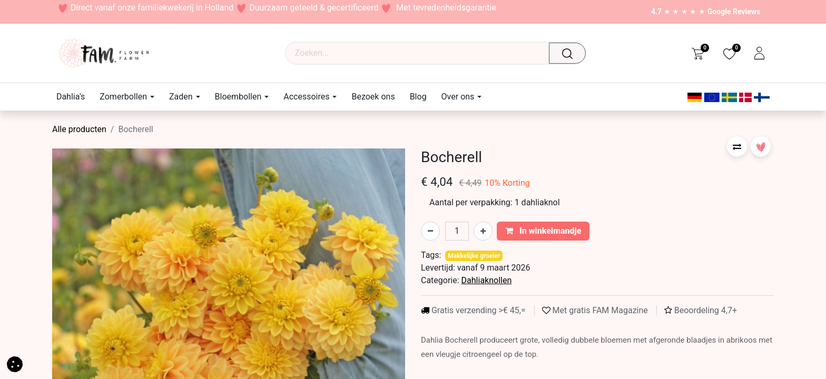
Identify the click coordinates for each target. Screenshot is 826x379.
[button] (737, 146)
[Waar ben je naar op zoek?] (570, 53)
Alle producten (79, 129)
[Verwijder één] (430, 231)
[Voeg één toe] (483, 231)
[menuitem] (74, 96)
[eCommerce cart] (697, 53)
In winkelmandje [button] (543, 231)
